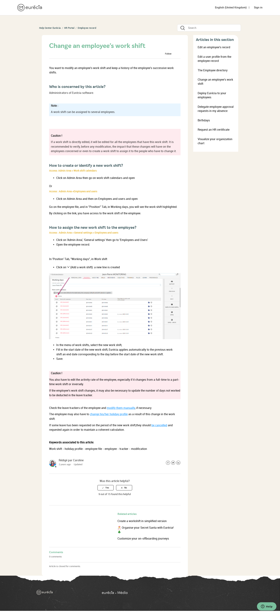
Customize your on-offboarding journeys (143, 538)
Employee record (87, 28)
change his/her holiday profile (109, 414)
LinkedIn (178, 463)
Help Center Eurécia (50, 28)
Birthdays (204, 120)
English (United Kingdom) (231, 7)
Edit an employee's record (214, 47)
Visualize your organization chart (215, 141)
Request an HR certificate (213, 129)
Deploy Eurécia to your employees (212, 95)
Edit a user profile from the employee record (214, 59)
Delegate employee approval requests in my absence (216, 109)
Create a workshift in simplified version (142, 521)
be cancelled (159, 425)
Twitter (173, 463)
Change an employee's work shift (215, 81)
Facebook (168, 463)
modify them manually (121, 408)
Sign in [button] (258, 7)
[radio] (106, 487)
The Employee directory (213, 70)
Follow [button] (168, 54)
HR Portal (69, 28)
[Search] (209, 27)
